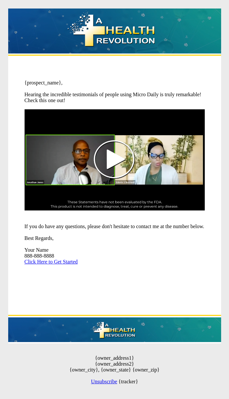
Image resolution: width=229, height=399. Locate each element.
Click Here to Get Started (51, 261)
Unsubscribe (104, 381)
